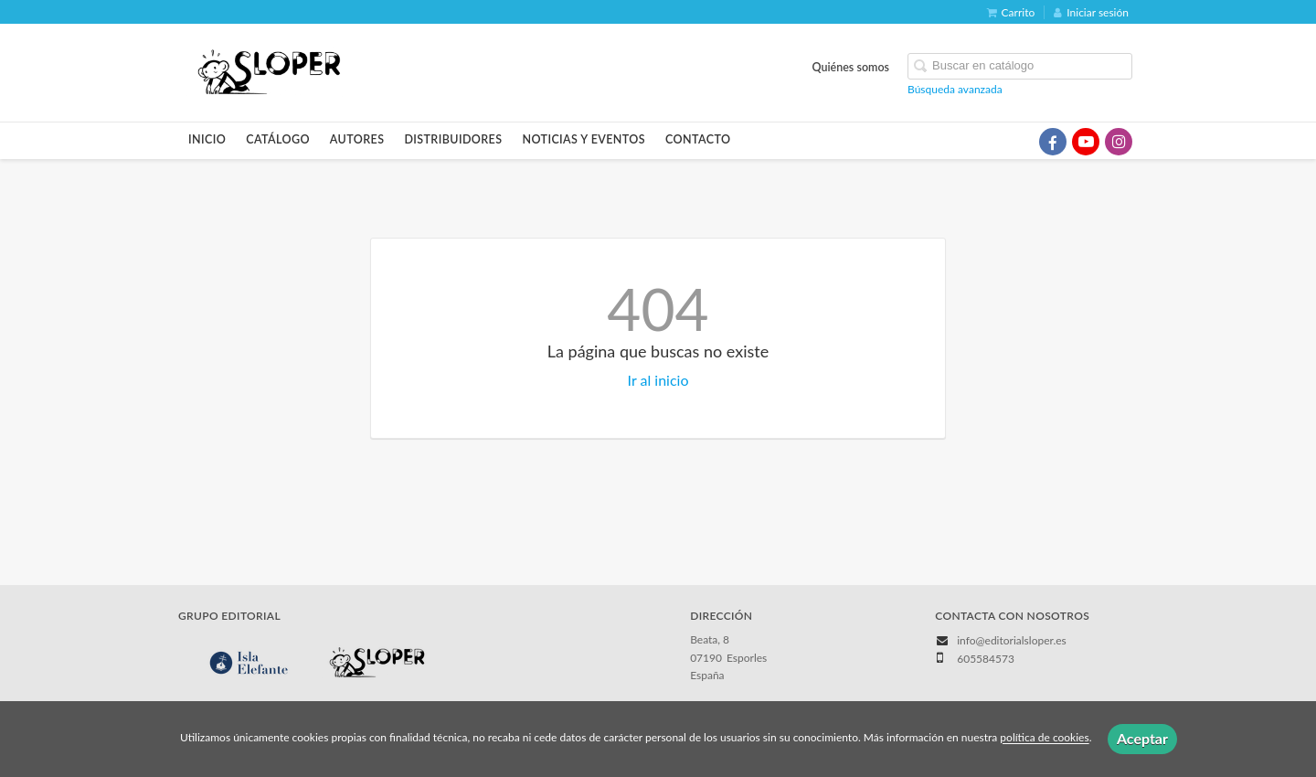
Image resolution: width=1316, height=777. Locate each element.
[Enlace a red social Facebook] (1053, 141)
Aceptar (1142, 738)
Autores (357, 139)
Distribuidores (453, 139)
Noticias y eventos (583, 139)
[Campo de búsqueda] (1019, 66)
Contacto (697, 139)
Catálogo (278, 139)
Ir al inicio (658, 379)
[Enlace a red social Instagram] (1118, 141)
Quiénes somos (851, 67)
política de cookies (1044, 738)
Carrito (1011, 12)
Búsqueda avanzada (955, 89)
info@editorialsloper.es (1012, 640)
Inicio (207, 139)
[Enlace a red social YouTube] (1085, 141)
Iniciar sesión (1091, 12)
